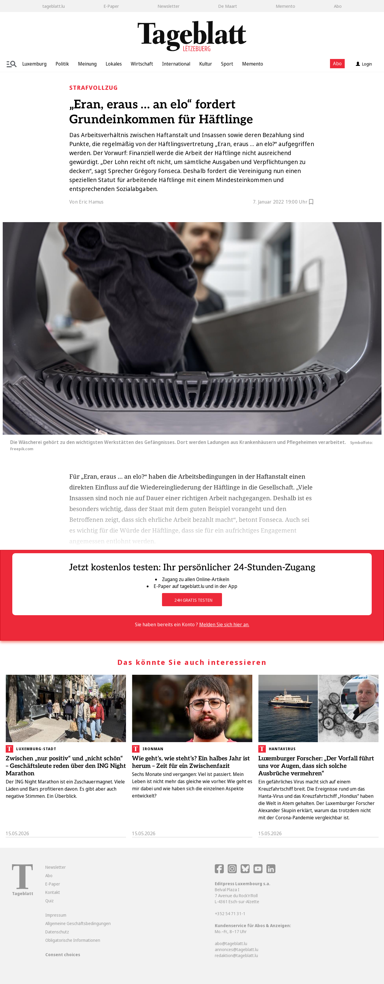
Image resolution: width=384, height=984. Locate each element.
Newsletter (168, 6)
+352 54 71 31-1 (230, 913)
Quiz (49, 900)
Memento (285, 6)
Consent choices (62, 954)
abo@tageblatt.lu (231, 943)
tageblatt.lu (53, 6)
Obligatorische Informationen (72, 940)
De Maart (227, 6)
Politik (62, 63)
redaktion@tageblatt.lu (236, 955)
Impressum (55, 915)
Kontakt (52, 892)
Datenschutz (57, 932)
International (176, 63)
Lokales (114, 63)
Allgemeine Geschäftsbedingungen (78, 923)
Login (364, 64)
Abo (338, 6)
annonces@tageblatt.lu (236, 949)
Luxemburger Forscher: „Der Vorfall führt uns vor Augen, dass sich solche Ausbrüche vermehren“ (316, 766)
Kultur (205, 63)
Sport (227, 63)
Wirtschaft (142, 63)
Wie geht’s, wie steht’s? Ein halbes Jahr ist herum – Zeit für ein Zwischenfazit (191, 762)
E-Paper (111, 6)
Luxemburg (34, 63)
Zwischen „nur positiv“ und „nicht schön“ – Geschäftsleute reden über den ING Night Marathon (66, 766)
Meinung (87, 63)
